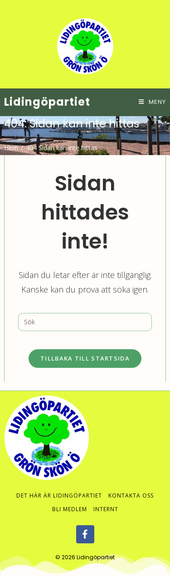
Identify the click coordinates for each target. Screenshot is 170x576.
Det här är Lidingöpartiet (59, 486)
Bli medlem (69, 500)
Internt (105, 500)
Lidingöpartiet (47, 101)
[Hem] (11, 147)
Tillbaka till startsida (85, 358)
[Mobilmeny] (152, 102)
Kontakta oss (131, 486)
